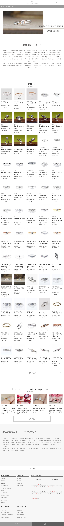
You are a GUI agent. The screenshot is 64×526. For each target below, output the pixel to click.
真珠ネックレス (4, 500)
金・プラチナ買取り (5, 512)
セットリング (4, 493)
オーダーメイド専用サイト (7, 488)
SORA (2, 490)
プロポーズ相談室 (5, 517)
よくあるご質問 (20, 515)
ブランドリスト (4, 485)
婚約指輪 (3, 481)
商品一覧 (3, 478)
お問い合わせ (20, 485)
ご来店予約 (19, 510)
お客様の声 (19, 483)
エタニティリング (5, 495)
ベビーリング (4, 502)
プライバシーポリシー (22, 517)
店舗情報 (19, 481)
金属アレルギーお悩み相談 (7, 515)
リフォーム (3, 510)
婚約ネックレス (4, 497)
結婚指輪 (3, 483)
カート (60, 2)
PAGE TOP (32, 468)
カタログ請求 (20, 512)
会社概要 (19, 478)
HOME (2, 6)
